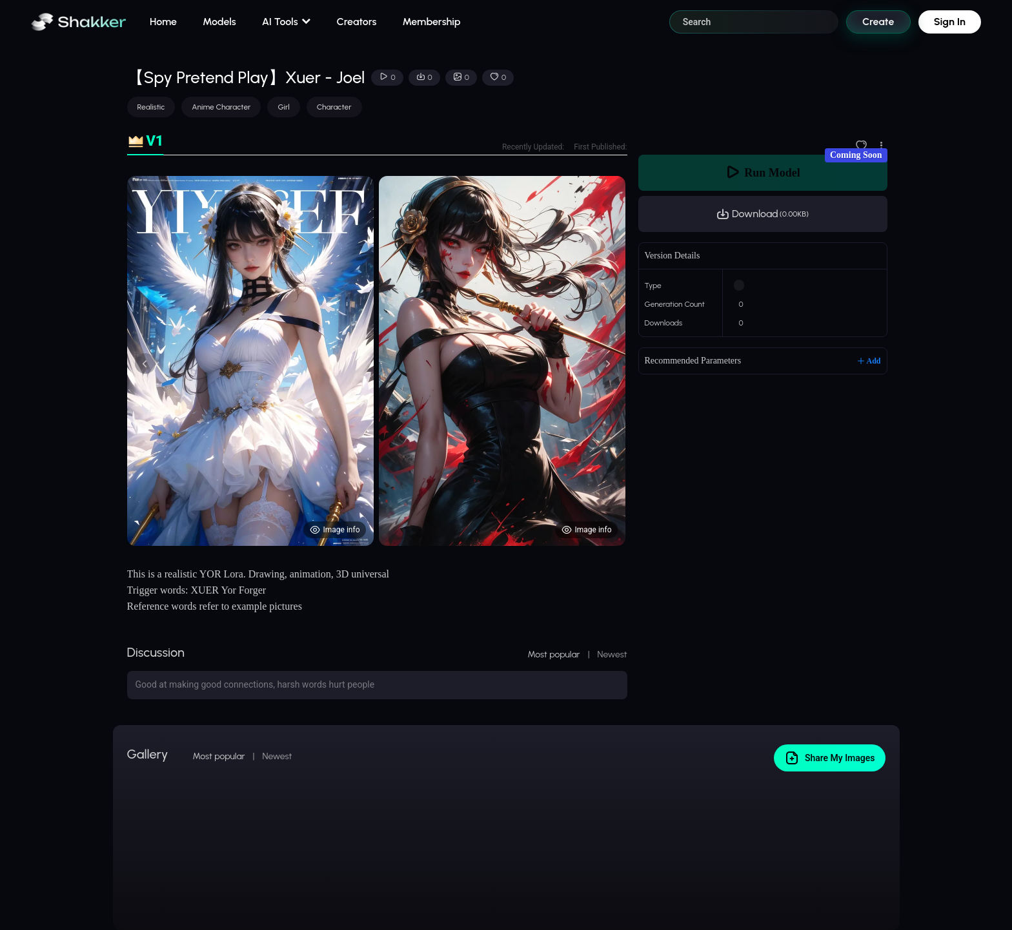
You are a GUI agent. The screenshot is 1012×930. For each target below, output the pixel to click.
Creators (357, 21)
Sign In (950, 21)
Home (163, 21)
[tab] (145, 141)
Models (219, 21)
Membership (431, 21)
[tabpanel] (377, 361)
